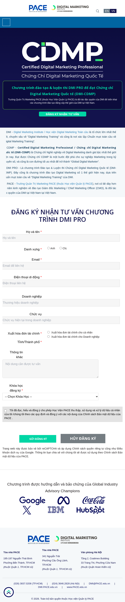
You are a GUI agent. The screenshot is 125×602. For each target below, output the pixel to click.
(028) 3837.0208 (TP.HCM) (28, 580)
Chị (65, 248)
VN (113, 10)
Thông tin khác (16, 355)
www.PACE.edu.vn (77, 583)
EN (107, 10)
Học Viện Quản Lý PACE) (61, 99)
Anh (52, 248)
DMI (102, 99)
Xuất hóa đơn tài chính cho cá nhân (72, 332)
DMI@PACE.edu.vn (99, 580)
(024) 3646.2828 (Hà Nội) (65, 580)
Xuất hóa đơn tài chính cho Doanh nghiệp (75, 336)
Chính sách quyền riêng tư (88, 445)
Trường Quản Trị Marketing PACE (25, 99)
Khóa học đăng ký (16, 388)
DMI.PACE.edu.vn (47, 583)
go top (8, 592)
